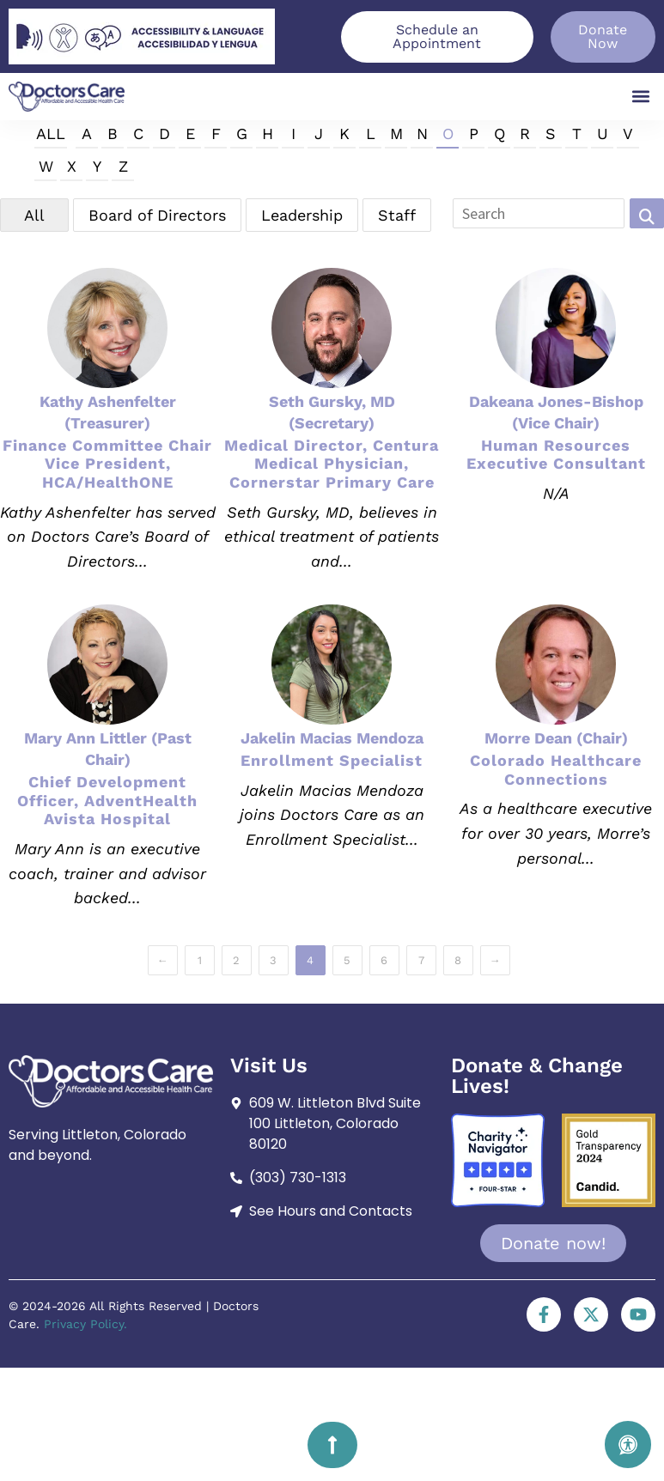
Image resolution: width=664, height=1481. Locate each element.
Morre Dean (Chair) (556, 738)
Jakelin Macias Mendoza (332, 738)
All (50, 133)
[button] (641, 96)
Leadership (302, 215)
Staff (397, 215)
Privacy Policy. (85, 1324)
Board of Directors (157, 215)
